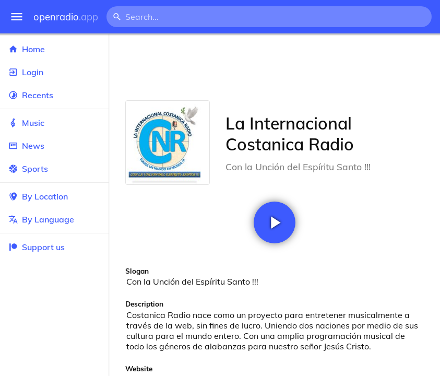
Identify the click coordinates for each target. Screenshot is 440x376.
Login (54, 72)
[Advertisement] (274, 67)
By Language (54, 219)
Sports (54, 168)
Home (54, 49)
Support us (36, 247)
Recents (54, 95)
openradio (65, 17)
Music (54, 122)
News (54, 145)
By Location (54, 196)
